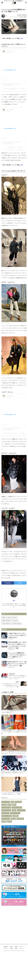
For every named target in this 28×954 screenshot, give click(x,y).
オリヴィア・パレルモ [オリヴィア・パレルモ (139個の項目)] (6, 815)
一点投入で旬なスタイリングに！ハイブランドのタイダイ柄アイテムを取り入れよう (17, 635)
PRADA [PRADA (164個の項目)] (14, 810)
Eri (6, 15)
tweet (20, 583)
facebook (8, 583)
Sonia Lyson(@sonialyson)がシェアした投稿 (14, 88)
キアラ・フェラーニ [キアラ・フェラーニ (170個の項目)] (6, 810)
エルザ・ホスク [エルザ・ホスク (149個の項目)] (5, 813)
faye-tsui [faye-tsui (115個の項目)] (13, 818)
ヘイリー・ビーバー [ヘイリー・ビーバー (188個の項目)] (6, 807)
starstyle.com (7, 215)
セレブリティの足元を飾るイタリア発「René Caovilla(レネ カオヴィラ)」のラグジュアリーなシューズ (13, 752)
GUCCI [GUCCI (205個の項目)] (9, 804)
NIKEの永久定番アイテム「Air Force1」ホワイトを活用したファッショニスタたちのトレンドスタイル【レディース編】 (17, 645)
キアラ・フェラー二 (7, 620)
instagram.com (7, 35)
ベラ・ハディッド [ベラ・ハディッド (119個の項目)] (5, 818)
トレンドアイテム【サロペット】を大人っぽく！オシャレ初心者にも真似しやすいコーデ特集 (14, 793)
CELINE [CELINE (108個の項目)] (9, 821)
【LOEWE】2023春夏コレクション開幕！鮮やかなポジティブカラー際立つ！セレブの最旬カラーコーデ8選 (13, 732)
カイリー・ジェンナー (12, 617)
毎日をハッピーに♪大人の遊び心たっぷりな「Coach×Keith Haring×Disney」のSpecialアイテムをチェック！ (14, 772)
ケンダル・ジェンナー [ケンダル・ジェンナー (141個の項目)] (15, 813)
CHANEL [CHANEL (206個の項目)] (4, 804)
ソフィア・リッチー (17, 623)
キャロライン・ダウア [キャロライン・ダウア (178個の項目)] (16, 807)
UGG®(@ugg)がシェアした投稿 (14, 147)
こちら (21, 38)
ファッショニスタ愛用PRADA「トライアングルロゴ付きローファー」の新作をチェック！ (17, 654)
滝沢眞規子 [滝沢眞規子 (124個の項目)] (15, 815)
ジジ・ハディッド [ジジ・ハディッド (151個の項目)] (21, 810)
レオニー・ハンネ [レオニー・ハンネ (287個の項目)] (5, 801)
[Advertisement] (14, 926)
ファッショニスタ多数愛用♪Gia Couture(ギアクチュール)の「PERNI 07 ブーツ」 (13, 711)
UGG (4, 617)
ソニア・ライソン (6, 623)
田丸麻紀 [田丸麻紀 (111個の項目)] (4, 821)
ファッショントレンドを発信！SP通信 (18, 16)
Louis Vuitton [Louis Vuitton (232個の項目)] (18, 801)
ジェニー (15, 620)
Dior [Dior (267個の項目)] (12, 801)
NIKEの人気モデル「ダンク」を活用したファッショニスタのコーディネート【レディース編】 (17, 663)
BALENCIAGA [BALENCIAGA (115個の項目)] (20, 818)
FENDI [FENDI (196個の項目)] (14, 804)
